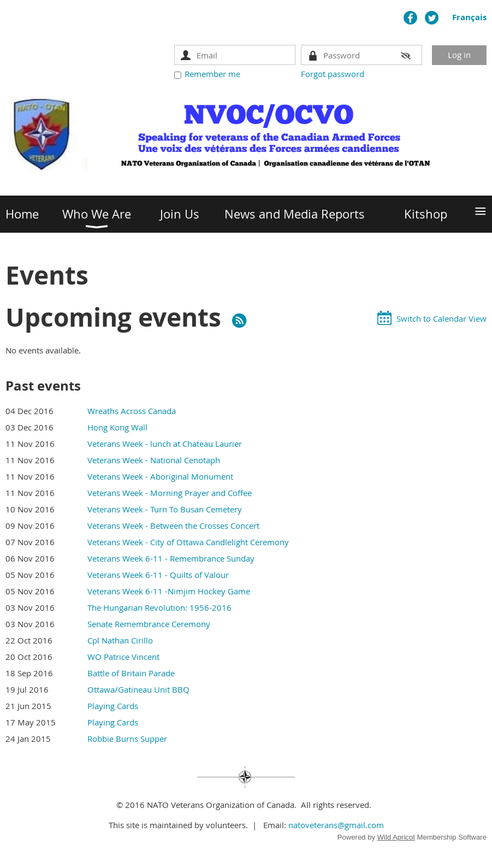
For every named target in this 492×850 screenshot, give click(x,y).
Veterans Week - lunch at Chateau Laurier (164, 443)
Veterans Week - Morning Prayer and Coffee (169, 492)
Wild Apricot (396, 837)
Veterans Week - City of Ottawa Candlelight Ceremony (188, 541)
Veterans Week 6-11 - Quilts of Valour (158, 574)
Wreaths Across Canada (131, 410)
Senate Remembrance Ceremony (148, 623)
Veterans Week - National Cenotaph (153, 459)
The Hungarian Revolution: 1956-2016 (159, 607)
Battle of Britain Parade (131, 673)
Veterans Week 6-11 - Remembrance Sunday (170, 558)
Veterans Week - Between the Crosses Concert (173, 525)
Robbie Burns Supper (127, 738)
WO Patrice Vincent (123, 656)
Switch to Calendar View (441, 318)
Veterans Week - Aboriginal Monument (160, 476)
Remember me (212, 73)
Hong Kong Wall (117, 427)
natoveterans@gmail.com (336, 824)
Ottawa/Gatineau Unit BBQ (138, 689)
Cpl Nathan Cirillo (120, 640)
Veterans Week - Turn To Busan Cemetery (164, 509)
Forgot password (332, 73)
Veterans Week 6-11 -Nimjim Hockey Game (168, 591)
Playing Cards (112, 705)
